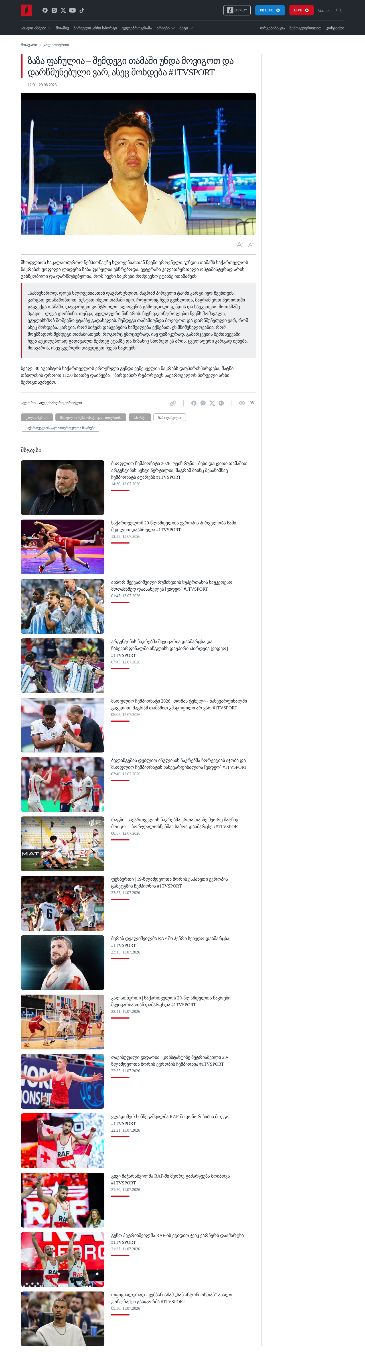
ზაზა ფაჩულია (169, 418)
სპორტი (139, 418)
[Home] (26, 10)
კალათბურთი (56, 45)
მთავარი (29, 45)
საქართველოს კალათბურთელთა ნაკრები (60, 428)
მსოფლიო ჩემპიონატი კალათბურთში (90, 418)
